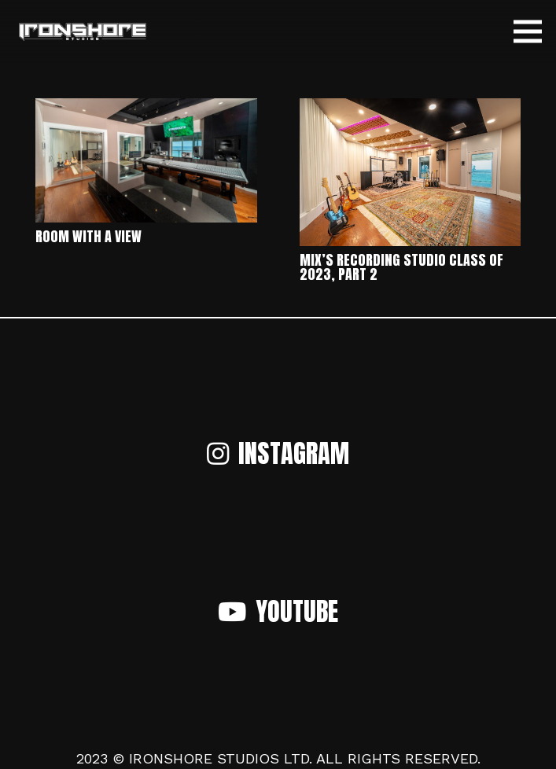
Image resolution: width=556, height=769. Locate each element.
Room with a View (88, 236)
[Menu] (528, 31)
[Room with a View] (146, 109)
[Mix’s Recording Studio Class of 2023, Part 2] (410, 109)
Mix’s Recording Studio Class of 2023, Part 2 (401, 267)
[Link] (82, 32)
